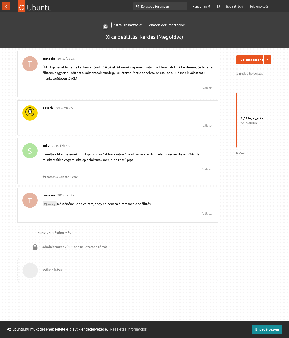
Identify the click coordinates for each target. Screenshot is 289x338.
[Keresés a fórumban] (160, 6)
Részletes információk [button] (128, 329)
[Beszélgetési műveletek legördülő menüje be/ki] (267, 59)
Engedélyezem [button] (267, 329)
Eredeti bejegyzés (249, 73)
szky (51, 204)
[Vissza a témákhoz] (6, 6)
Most (241, 153)
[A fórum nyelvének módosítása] (201, 6)
